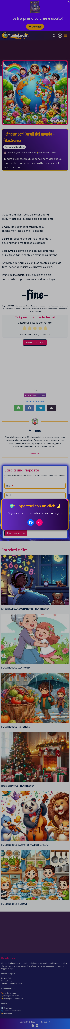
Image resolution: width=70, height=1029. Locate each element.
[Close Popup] (67, 501)
